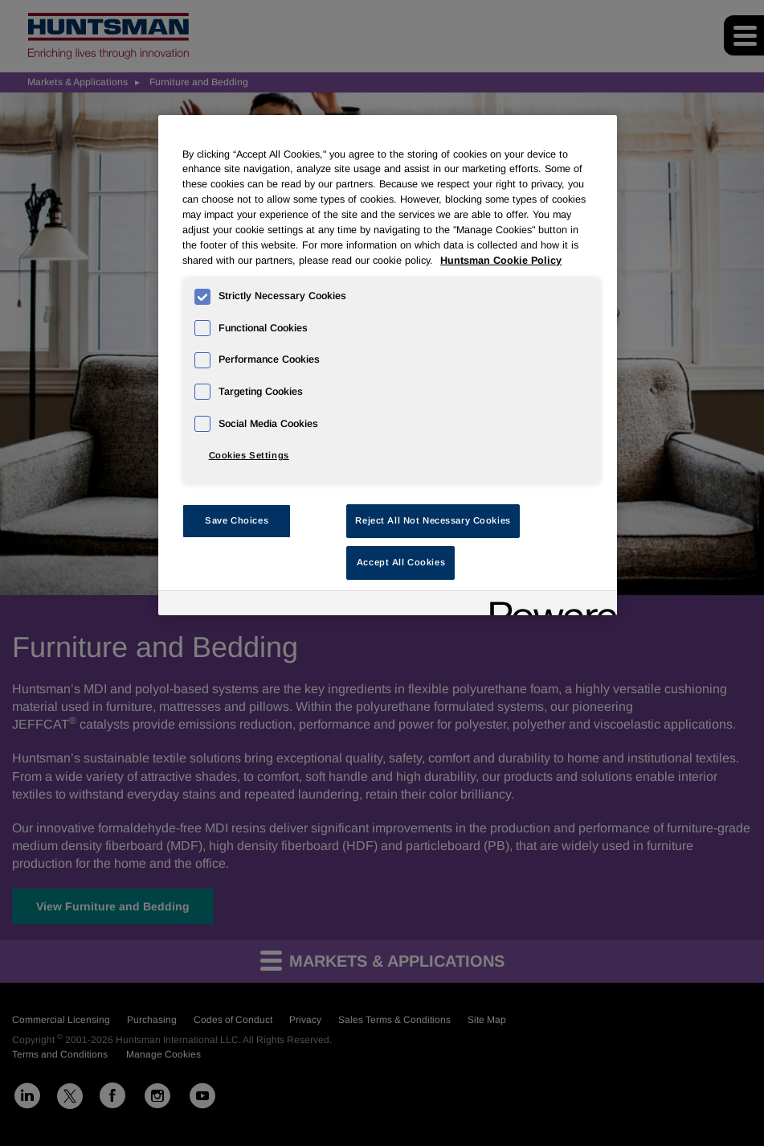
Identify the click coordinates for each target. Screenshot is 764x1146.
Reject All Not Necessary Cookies (432, 520)
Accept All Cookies (401, 562)
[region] (387, 365)
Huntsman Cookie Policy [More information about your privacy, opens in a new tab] (501, 260)
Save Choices (236, 520)
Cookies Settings (249, 455)
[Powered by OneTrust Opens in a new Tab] (548, 605)
